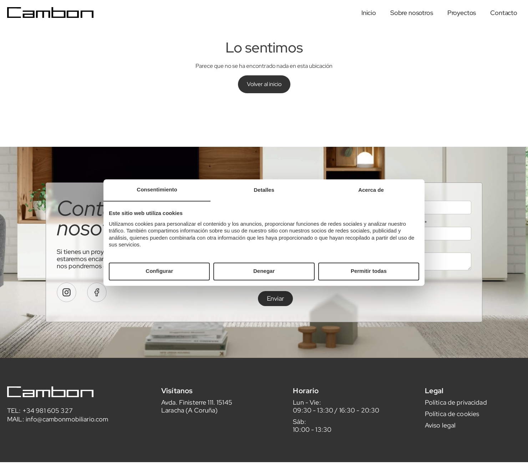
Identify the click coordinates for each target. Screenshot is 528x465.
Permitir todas (369, 271)
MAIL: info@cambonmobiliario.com (57, 439)
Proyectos (461, 13)
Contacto (503, 13)
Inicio (368, 13)
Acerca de (371, 190)
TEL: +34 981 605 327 (40, 430)
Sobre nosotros (411, 13)
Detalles (264, 190)
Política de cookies (452, 433)
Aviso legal (440, 445)
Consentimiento (157, 189)
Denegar (264, 271)
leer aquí (373, 301)
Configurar (159, 271)
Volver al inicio (264, 84)
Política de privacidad (456, 422)
